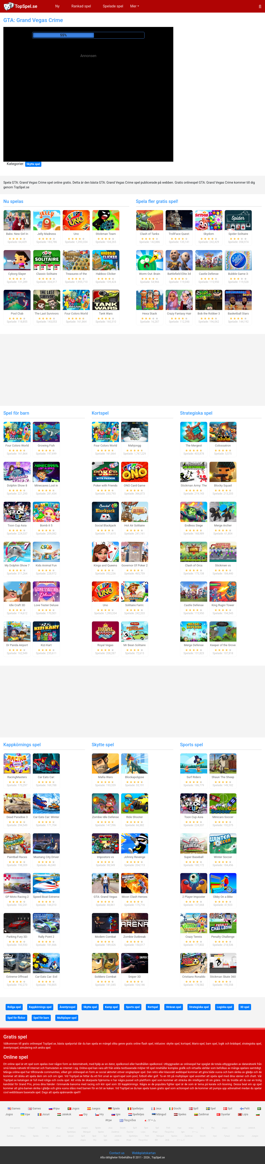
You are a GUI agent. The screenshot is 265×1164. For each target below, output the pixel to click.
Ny (57, 6)
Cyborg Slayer (17, 273)
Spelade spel (113, 6)
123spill (30, 1128)
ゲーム (150, 1120)
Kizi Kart (46, 645)
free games (15, 1128)
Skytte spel (33, 164)
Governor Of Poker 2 (134, 565)
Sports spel (191, 744)
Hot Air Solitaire (134, 525)
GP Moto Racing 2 (17, 896)
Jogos (74, 1108)
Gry (83, 1114)
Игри (129, 1140)
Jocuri (44, 1114)
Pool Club (17, 313)
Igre (116, 1114)
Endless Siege (194, 525)
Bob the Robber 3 (209, 313)
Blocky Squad (223, 485)
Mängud (159, 1114)
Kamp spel (111, 1007)
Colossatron (223, 445)
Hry (99, 1114)
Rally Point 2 (46, 936)
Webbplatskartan (144, 1153)
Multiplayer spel (66, 1017)
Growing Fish (46, 445)
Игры (54, 1108)
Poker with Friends (106, 485)
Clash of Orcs (194, 565)
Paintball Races (17, 857)
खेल (156, 1140)
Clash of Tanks (149, 233)
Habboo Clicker (106, 273)
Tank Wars (106, 313)
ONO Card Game (134, 485)
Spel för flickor (16, 1017)
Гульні (227, 1136)
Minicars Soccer (222, 817)
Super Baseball (193, 857)
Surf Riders (194, 777)
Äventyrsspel (67, 1007)
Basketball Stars (238, 313)
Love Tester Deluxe (46, 605)
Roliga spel (14, 1007)
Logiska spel (224, 1007)
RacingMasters (17, 777)
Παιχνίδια (128, 1120)
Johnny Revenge (134, 857)
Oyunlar (224, 1114)
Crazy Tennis (193, 936)
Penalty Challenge (222, 936)
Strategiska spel (196, 413)
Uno (76, 233)
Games (14, 1108)
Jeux (156, 1108)
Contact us (116, 1153)
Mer (133, 6)
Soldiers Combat (105, 976)
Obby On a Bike (223, 896)
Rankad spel (81, 6)
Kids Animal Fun (46, 565)
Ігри (26, 1114)
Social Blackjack (105, 525)
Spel (211, 1108)
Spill (194, 1108)
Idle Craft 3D (17, 605)
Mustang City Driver (46, 857)
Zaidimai (201, 1114)
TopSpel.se (26, 6)
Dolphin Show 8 (17, 485)
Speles (180, 1114)
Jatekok (64, 1114)
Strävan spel (173, 1007)
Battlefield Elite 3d (179, 273)
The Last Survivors (47, 313)
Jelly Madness (46, 233)
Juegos (94, 1108)
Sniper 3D (134, 976)
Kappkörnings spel (22, 744)
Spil (228, 1108)
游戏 (167, 1140)
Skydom (208, 233)
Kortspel (100, 413)
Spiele (114, 1108)
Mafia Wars (105, 777)
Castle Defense (208, 273)
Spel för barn (16, 413)
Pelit (245, 1108)
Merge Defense (193, 645)
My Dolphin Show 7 (17, 565)
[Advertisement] (88, 92)
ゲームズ (181, 1140)
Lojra (243, 1114)
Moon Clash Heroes (134, 896)
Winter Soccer (223, 857)
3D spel (244, 1007)
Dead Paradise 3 (17, 817)
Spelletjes (136, 1108)
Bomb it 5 (46, 525)
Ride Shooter (134, 817)
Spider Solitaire (238, 233)
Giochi (175, 1108)
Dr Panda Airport (17, 645)
